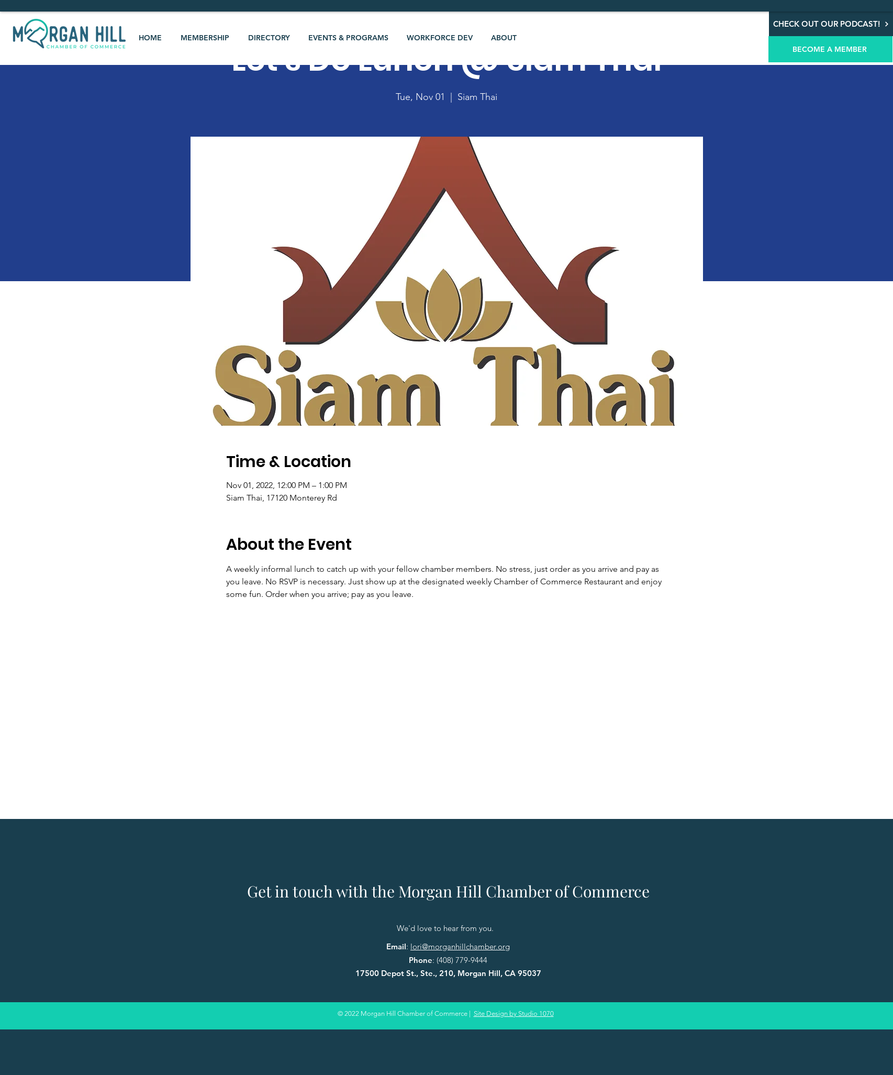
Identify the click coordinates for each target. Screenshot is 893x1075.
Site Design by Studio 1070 (514, 1013)
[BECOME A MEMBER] (830, 49)
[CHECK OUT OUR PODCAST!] (831, 24)
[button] (205, 38)
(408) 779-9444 (462, 960)
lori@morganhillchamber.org (460, 946)
